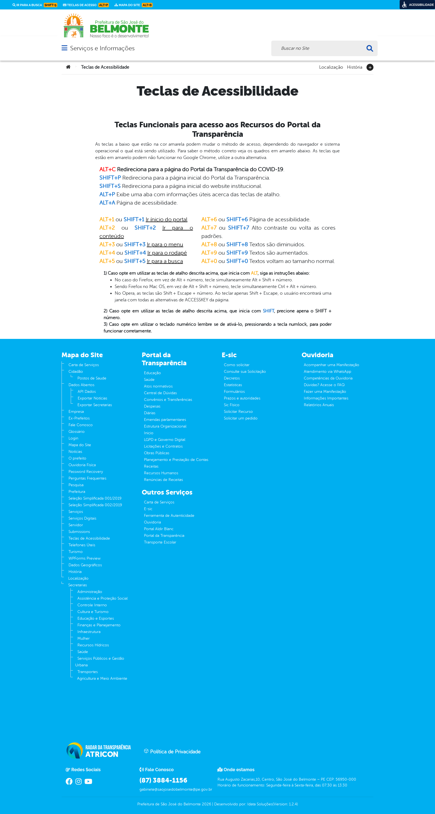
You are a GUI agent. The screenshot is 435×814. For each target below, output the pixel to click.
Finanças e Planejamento (99, 625)
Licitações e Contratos (163, 446)
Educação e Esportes (95, 618)
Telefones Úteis (82, 545)
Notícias (75, 452)
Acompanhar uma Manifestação (331, 365)
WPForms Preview (85, 558)
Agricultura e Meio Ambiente (102, 678)
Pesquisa (76, 485)
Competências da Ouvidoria (328, 378)
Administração (89, 592)
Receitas (151, 466)
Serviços (76, 512)
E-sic (148, 509)
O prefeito (77, 458)
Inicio (148, 433)
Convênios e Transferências (168, 400)
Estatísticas (233, 385)
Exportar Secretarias (94, 405)
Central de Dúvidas (160, 393)
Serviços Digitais (82, 518)
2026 (206, 804)
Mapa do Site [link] (133, 5)
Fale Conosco (81, 425)
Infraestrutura (89, 632)
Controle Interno (92, 605)
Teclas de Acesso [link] (86, 5)
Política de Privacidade (172, 751)
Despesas (152, 406)
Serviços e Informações (102, 48)
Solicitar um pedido (241, 418)
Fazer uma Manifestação (325, 391)
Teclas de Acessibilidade (89, 538)
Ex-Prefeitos (79, 418)
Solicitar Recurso (238, 412)
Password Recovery (86, 472)
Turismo (76, 552)
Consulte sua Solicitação (245, 371)
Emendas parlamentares (165, 420)
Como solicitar (237, 365)
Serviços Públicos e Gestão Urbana (99, 661)
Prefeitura (77, 492)
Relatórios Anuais (319, 405)
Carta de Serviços (84, 365)
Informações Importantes (326, 398)
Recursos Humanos (161, 473)
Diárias (149, 413)
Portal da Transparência (164, 535)
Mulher (83, 638)
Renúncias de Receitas (163, 480)
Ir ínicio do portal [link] (166, 219)
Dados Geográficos (85, 565)
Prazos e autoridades (242, 398)
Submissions (79, 532)
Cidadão (76, 371)
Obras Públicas (156, 453)
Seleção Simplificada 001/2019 (95, 498)
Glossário (77, 432)
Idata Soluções (260, 804)
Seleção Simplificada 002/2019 (95, 505)
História (354, 67)
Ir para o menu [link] (165, 244)
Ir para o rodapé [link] (167, 253)
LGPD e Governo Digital (164, 440)
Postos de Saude (91, 378)
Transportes (87, 672)
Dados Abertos (81, 385)
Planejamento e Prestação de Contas (176, 460)
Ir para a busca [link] (35, 5)
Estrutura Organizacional (165, 426)
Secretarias (77, 585)
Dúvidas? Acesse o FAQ (324, 385)
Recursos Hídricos (93, 645)
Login (73, 438)
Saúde (82, 652)
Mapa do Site (80, 445)
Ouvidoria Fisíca (82, 465)
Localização (331, 67)
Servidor (76, 525)
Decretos (232, 378)
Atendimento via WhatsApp (327, 371)
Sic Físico (232, 405)
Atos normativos (158, 386)
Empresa (76, 412)
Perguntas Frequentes (87, 478)
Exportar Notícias (92, 398)
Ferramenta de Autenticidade (169, 515)
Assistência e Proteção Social (102, 598)
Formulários (234, 391)
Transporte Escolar (160, 542)
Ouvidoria (152, 522)
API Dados (87, 391)
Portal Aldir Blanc (158, 529)
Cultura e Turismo (93, 612)
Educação (152, 373)
